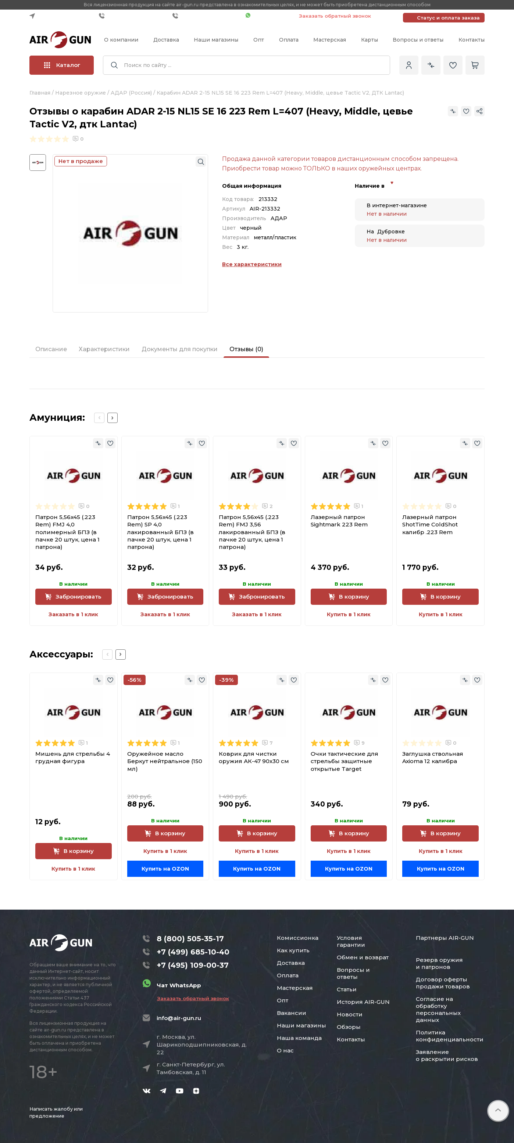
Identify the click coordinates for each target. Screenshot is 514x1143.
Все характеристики (252, 264)
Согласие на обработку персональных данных (438, 1009)
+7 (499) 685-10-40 (134, 16)
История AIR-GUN (363, 1001)
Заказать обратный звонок (335, 16)
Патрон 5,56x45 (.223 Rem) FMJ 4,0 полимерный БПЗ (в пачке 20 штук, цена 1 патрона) (67, 532)
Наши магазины (216, 39)
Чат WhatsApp (269, 16)
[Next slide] (112, 418)
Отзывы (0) (246, 349)
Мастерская (329, 39)
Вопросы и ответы (418, 39)
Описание (51, 349)
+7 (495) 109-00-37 (207, 16)
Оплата (289, 39)
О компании (121, 39)
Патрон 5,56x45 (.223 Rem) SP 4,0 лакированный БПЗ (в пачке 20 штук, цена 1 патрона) (160, 532)
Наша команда (299, 1037)
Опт (258, 39)
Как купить (293, 950)
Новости (350, 1014)
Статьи (347, 989)
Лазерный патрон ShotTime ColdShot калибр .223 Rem (430, 525)
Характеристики (104, 349)
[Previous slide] (99, 418)
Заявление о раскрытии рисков (447, 1055)
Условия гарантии (351, 941)
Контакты (471, 39)
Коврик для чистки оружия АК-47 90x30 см (254, 757)
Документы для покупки (180, 349)
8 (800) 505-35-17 (190, 938)
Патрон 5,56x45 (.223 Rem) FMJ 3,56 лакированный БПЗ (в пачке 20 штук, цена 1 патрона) (252, 532)
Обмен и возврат (363, 957)
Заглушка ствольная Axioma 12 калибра (432, 757)
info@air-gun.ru (179, 1018)
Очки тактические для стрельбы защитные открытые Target (344, 761)
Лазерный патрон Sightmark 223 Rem (339, 521)
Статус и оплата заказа (448, 18)
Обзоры (349, 1026)
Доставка (166, 39)
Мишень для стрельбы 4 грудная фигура (72, 757)
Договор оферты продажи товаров (443, 983)
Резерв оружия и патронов (439, 963)
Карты (369, 39)
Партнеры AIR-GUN (445, 937)
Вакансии (291, 1012)
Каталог (62, 64)
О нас (285, 1050)
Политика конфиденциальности (449, 1036)
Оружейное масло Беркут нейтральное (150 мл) (164, 761)
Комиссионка (297, 937)
